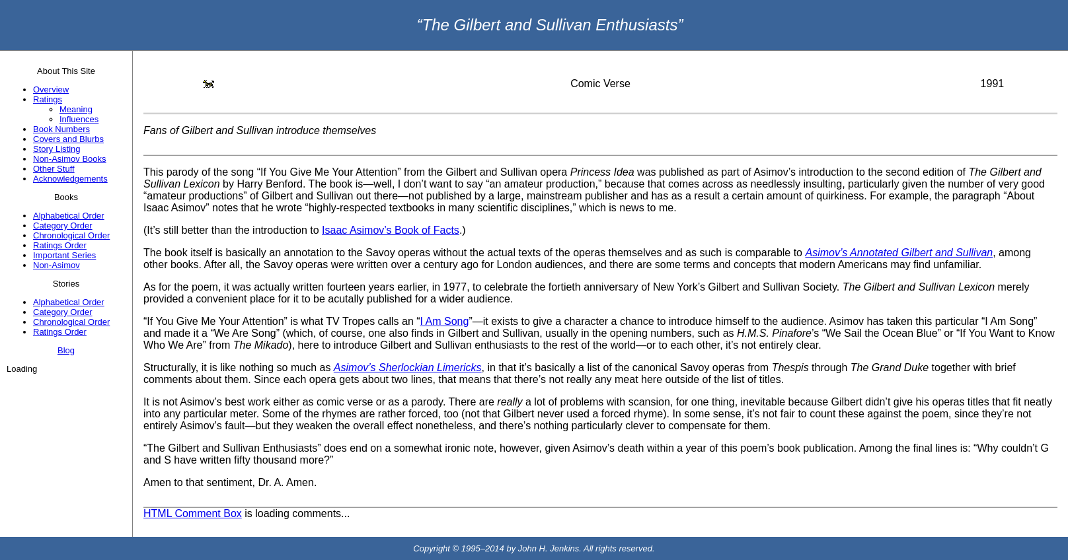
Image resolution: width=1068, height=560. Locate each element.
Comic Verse (600, 83)
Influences (78, 119)
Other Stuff (54, 169)
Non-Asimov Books (69, 159)
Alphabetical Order (68, 216)
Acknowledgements (70, 179)
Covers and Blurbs (68, 139)
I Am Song (444, 321)
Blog (66, 350)
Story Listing (57, 149)
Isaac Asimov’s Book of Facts (390, 230)
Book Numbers (61, 129)
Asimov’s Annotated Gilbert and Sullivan (899, 252)
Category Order (63, 225)
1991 (993, 83)
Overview (51, 89)
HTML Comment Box (192, 513)
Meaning (76, 109)
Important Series (64, 255)
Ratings (47, 99)
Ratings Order (60, 245)
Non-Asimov (56, 265)
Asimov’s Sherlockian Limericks (408, 367)
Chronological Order (71, 235)
